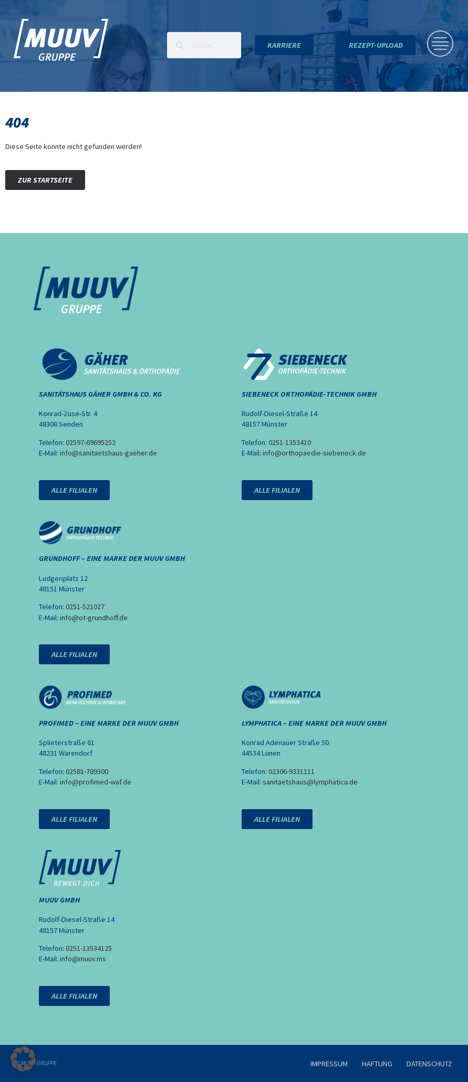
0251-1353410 (289, 442)
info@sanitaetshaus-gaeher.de (108, 453)
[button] (23, 1059)
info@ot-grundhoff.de (94, 617)
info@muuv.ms (83, 958)
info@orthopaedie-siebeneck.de (314, 453)
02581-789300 (87, 771)
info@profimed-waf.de (95, 782)
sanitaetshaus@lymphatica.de (310, 782)
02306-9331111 (291, 771)
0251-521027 (85, 606)
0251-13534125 (89, 948)
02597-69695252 (91, 442)
